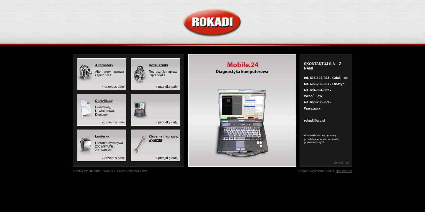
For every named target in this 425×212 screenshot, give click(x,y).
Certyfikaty (104, 100)
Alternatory (104, 65)
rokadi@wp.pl (314, 120)
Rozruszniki (158, 65)
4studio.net (344, 171)
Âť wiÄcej (342, 163)
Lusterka (102, 136)
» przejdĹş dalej (113, 86)
